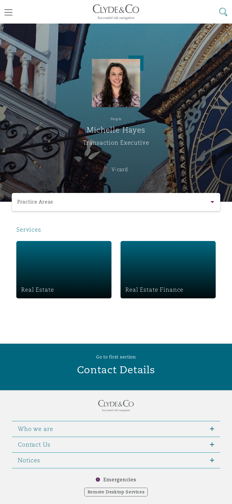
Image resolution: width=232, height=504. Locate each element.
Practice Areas (35, 202)
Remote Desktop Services (116, 492)
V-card (119, 169)
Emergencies (119, 480)
